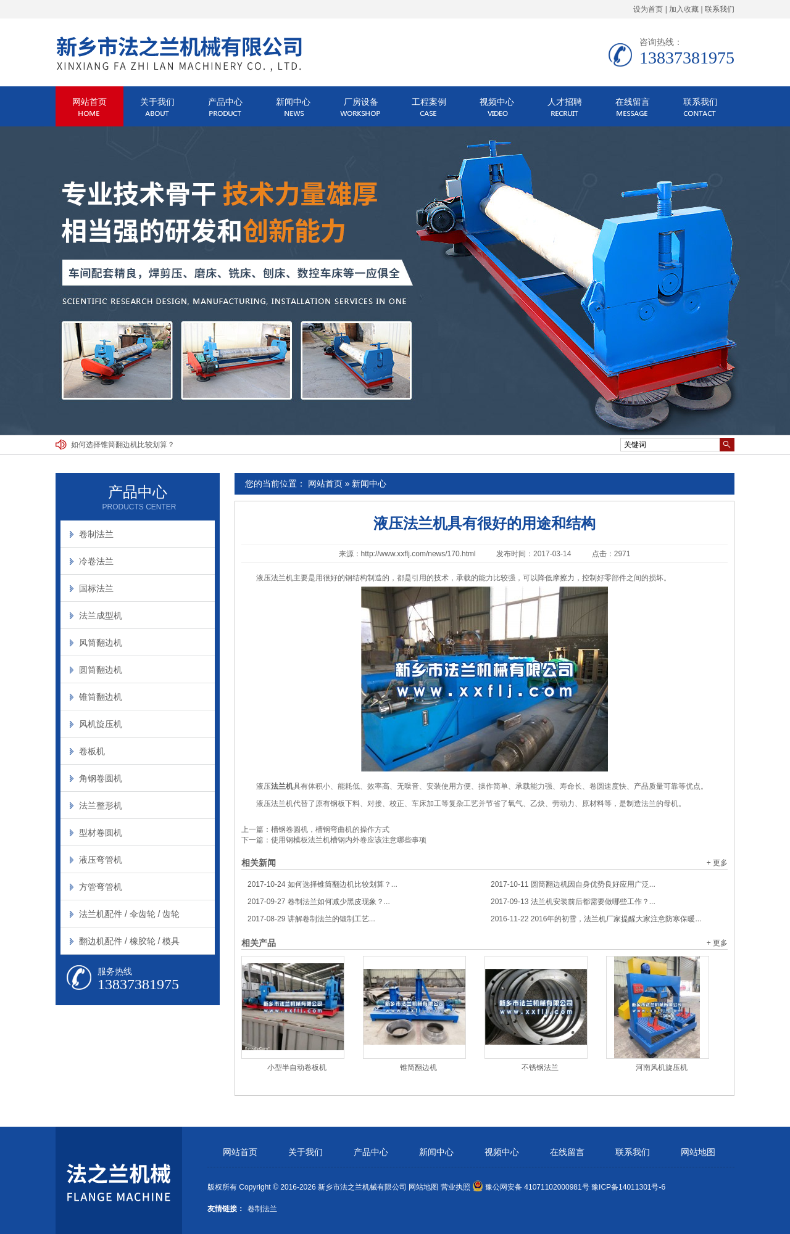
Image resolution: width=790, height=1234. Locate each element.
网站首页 (89, 102)
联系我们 (719, 9)
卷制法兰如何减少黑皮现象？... (318, 901)
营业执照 (455, 1187)
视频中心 (497, 102)
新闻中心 (293, 102)
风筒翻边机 (100, 643)
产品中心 (225, 102)
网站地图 (698, 1152)
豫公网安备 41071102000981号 (530, 1187)
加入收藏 (684, 9)
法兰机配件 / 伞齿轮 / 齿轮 (129, 914)
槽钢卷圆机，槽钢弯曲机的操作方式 (330, 829)
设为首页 (648, 9)
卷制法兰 (96, 534)
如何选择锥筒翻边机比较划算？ (123, 444)
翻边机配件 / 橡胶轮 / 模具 (129, 941)
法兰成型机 (100, 615)
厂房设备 (361, 102)
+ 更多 (717, 862)
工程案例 (429, 102)
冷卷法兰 (96, 561)
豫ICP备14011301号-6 (628, 1187)
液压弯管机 (100, 860)
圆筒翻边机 (100, 670)
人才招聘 (564, 102)
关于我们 (157, 102)
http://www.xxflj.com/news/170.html (418, 553)
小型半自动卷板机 (296, 1067)
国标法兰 (96, 588)
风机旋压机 (100, 724)
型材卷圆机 (100, 832)
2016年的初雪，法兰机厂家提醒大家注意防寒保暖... (596, 919)
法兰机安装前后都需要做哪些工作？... (573, 901)
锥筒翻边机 (418, 1067)
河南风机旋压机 (662, 1067)
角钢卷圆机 (100, 778)
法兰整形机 (100, 805)
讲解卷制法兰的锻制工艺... (311, 919)
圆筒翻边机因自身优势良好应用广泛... (573, 884)
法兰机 (282, 578)
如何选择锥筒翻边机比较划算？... (322, 884)
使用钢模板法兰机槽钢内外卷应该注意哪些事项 (348, 840)
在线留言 (632, 102)
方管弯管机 (100, 887)
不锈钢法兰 (540, 1067)
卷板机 (92, 751)
